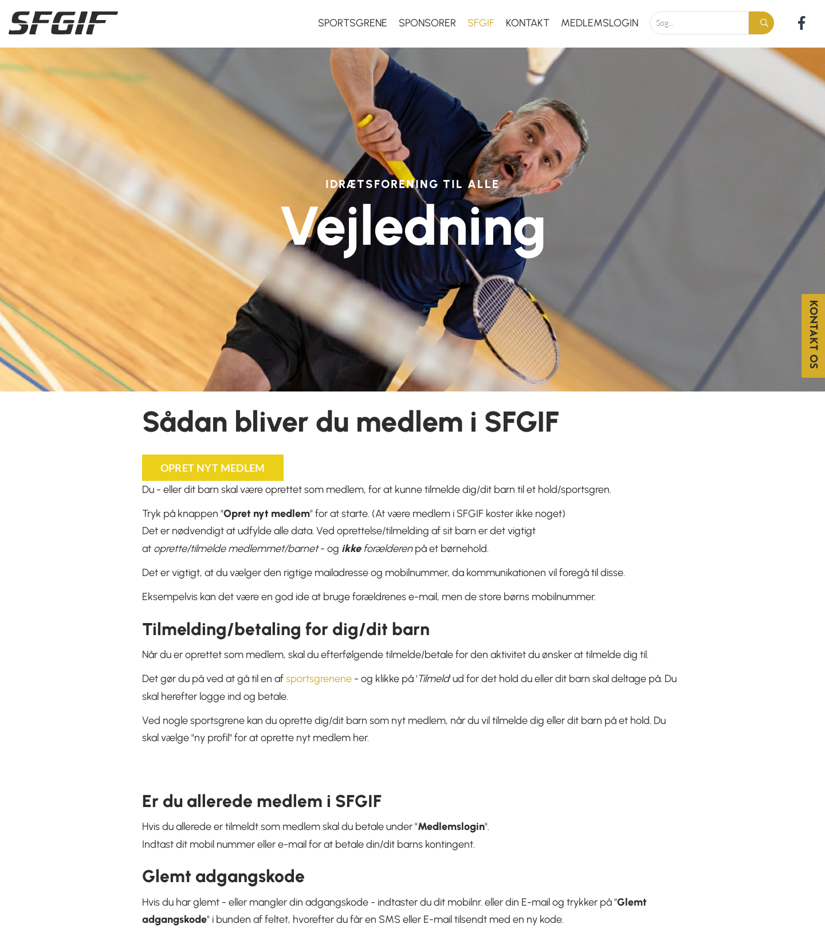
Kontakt (527, 23)
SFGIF (480, 23)
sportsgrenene (319, 678)
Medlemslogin (599, 23)
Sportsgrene (352, 23)
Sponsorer (427, 23)
